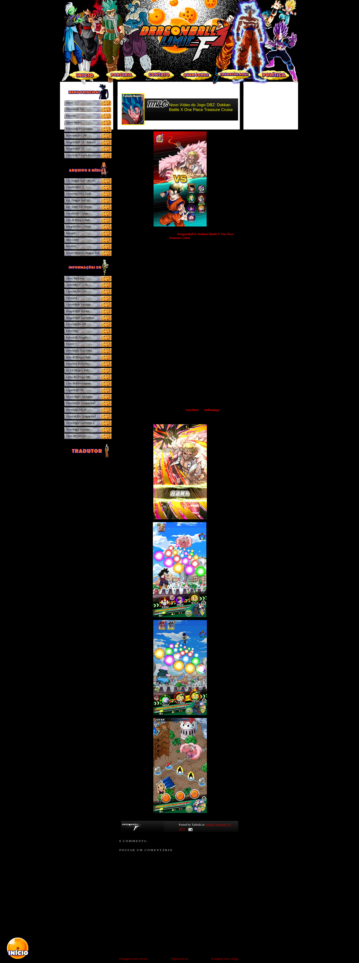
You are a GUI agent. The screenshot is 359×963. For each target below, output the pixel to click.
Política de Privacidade (79, 128)
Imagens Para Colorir (78, 226)
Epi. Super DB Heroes (79, 206)
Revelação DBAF (76, 409)
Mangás (70, 233)
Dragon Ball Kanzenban (80, 317)
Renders (70, 246)
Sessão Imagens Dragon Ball (83, 253)
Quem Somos (74, 122)
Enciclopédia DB (76, 324)
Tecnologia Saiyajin (77, 429)
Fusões (70, 344)
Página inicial (179, 958)
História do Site (75, 109)
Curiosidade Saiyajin (78, 304)
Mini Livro (72, 239)
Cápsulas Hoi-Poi (76, 291)
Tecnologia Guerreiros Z (80, 422)
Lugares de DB (75, 390)
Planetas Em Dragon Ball (80, 403)
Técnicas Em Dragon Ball (81, 416)
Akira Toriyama (75, 278)
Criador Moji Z (75, 187)
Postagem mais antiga (224, 958)
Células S (71, 298)
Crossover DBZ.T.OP (78, 193)
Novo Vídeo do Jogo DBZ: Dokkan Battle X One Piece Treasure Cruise (201, 107)
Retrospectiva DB (76, 135)
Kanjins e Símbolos (77, 363)
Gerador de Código (77, 213)
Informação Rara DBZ (79, 350)
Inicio (69, 102)
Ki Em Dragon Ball (77, 370)
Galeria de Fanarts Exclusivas (83, 155)
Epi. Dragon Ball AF (78, 200)
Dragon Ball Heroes (77, 311)
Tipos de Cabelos (76, 436)
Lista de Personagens (78, 383)
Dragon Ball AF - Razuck (81, 142)
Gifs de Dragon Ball (78, 220)
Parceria (70, 115)
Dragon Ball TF (75, 148)
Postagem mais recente (133, 958)
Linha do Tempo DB (78, 377)
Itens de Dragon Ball (78, 357)
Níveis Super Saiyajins (79, 396)
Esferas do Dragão (76, 337)
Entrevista (72, 330)
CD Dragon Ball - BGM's (81, 180)
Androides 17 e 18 (76, 284)
